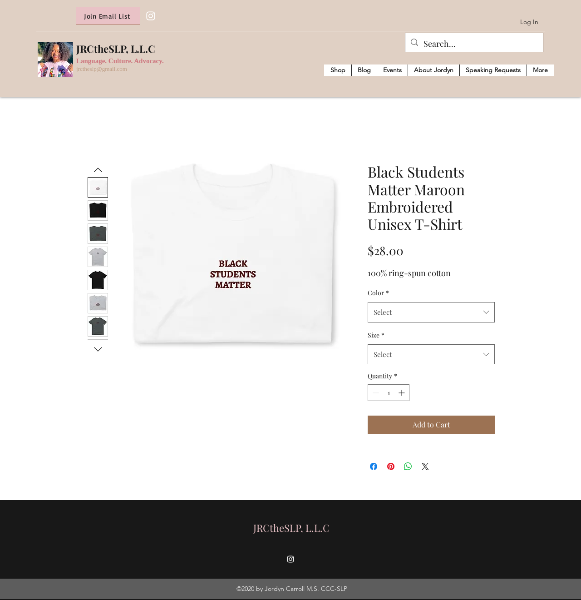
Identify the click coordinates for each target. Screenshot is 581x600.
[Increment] (402, 393)
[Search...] (473, 44)
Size (376, 335)
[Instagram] (151, 16)
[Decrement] (374, 393)
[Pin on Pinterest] (390, 466)
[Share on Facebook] (373, 466)
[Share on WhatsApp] (408, 466)
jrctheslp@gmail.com (101, 68)
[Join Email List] (108, 16)
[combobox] (431, 312)
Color (378, 292)
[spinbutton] (388, 393)
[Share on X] (425, 466)
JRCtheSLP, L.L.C (115, 48)
